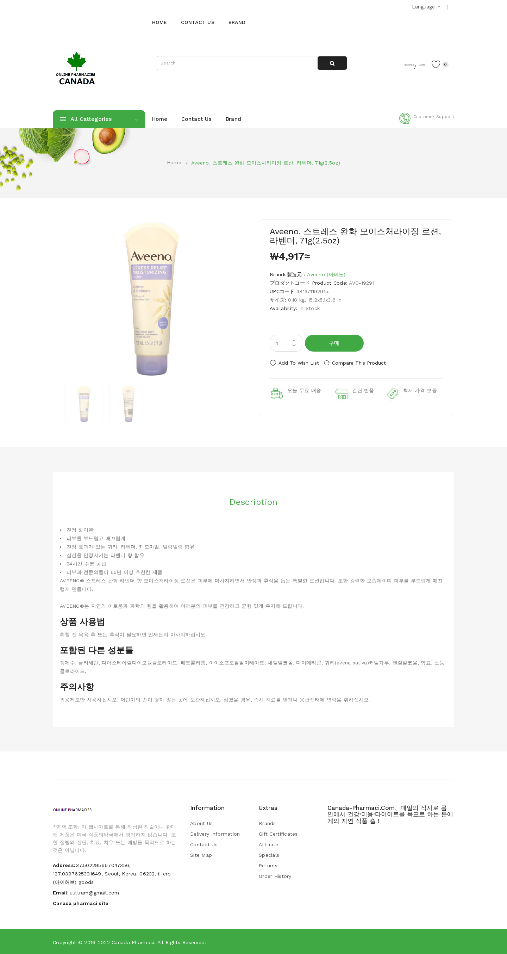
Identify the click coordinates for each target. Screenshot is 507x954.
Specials (269, 854)
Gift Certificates (278, 833)
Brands (267, 823)
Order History (275, 876)
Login (410, 64)
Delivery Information (215, 833)
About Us (201, 823)
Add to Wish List (298, 363)
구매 (334, 343)
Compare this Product (365, 363)
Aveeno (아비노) (326, 274)
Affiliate (268, 844)
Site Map (201, 854)
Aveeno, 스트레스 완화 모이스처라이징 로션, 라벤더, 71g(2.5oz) (265, 163)
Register (383, 64)
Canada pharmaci (133, 941)
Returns (268, 865)
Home (174, 162)
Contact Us (204, 844)
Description (253, 500)
